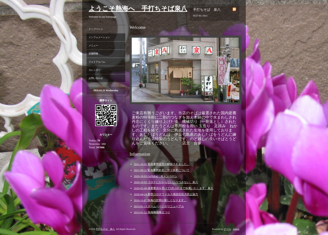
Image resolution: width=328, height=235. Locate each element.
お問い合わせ (96, 78)
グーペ (227, 229)
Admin (236, 229)
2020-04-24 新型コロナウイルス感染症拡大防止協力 (166, 194)
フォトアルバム (97, 61)
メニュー (93, 45)
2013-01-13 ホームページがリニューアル (159, 206)
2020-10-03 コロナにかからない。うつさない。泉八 (166, 182)
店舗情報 (93, 53)
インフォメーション (99, 37)
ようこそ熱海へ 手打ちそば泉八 (138, 8)
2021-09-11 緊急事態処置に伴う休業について (161, 170)
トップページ (96, 29)
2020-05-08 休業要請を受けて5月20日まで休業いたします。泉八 (173, 188)
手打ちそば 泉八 (105, 229)
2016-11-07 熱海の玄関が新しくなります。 (160, 200)
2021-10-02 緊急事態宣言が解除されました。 (162, 164)
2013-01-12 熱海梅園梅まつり (152, 212)
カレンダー (95, 70)
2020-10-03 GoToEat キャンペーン (155, 176)
